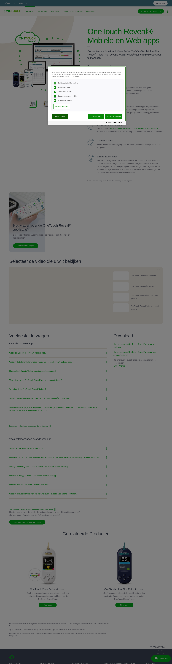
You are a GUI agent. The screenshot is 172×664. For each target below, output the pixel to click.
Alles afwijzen (96, 116)
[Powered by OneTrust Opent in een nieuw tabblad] (115, 123)
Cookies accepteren (114, 116)
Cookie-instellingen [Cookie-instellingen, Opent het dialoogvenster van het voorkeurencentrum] (62, 106)
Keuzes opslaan (59, 116)
